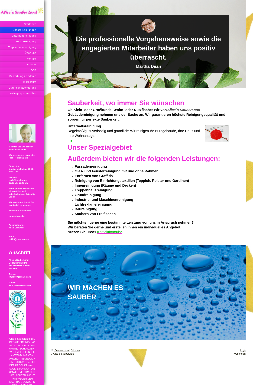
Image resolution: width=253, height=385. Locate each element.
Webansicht (239, 353)
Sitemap (75, 350)
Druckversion (60, 350)
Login (243, 350)
